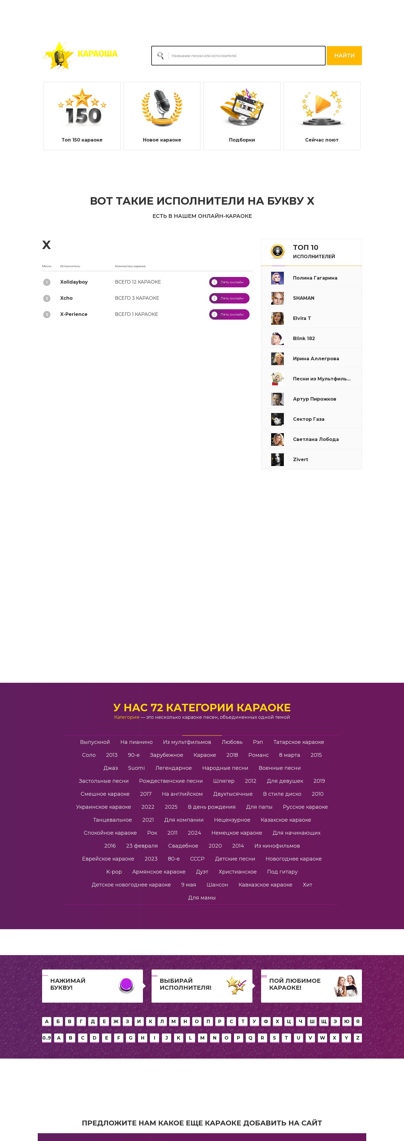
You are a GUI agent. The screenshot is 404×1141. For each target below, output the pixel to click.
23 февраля (142, 846)
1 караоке (136, 314)
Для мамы (202, 898)
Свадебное (183, 846)
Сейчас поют (322, 140)
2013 (112, 755)
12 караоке (138, 282)
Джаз (110, 768)
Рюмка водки (297, 70)
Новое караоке (162, 140)
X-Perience (74, 314)
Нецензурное (232, 820)
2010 (318, 794)
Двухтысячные (233, 794)
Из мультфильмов (187, 742)
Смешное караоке (105, 794)
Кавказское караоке (265, 885)
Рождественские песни (171, 781)
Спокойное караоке (110, 833)
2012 (250, 781)
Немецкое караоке (237, 833)
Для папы (259, 807)
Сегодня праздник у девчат (335, 70)
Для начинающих (296, 833)
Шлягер (224, 781)
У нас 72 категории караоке (202, 707)
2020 (215, 846)
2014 (238, 846)
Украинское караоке (103, 807)
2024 (194, 833)
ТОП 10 (314, 251)
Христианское (238, 872)
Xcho (66, 298)
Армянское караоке (159, 872)
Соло (89, 755)
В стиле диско (282, 794)
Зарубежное (166, 755)
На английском (182, 794)
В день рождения (212, 807)
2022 (147, 807)
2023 (151, 859)
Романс (258, 755)
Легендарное (173, 768)
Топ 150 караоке (82, 140)
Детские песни (235, 859)
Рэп (258, 742)
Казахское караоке (286, 820)
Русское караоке (305, 807)
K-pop (114, 872)
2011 (172, 833)
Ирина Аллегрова (266, 70)
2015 (316, 755)
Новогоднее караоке (294, 859)
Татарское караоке (298, 742)
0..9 (46, 1038)
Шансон (217, 885)
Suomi (136, 768)
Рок (152, 833)
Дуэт (202, 872)
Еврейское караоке (108, 859)
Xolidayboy (74, 282)
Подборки (242, 140)
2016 (110, 846)
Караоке (205, 755)
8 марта (289, 755)
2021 (148, 820)
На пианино (136, 742)
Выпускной (95, 742)
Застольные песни (104, 781)
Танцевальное (112, 820)
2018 (232, 755)
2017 (146, 794)
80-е (174, 859)
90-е (134, 755)
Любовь (232, 742)
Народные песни (225, 768)
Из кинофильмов (277, 846)
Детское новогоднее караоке (131, 885)
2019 (319, 781)
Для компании (184, 820)
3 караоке (137, 298)
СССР (197, 859)
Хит (307, 885)
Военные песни (280, 768)
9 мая (188, 885)
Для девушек (285, 781)
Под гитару (282, 872)
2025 (171, 807)
